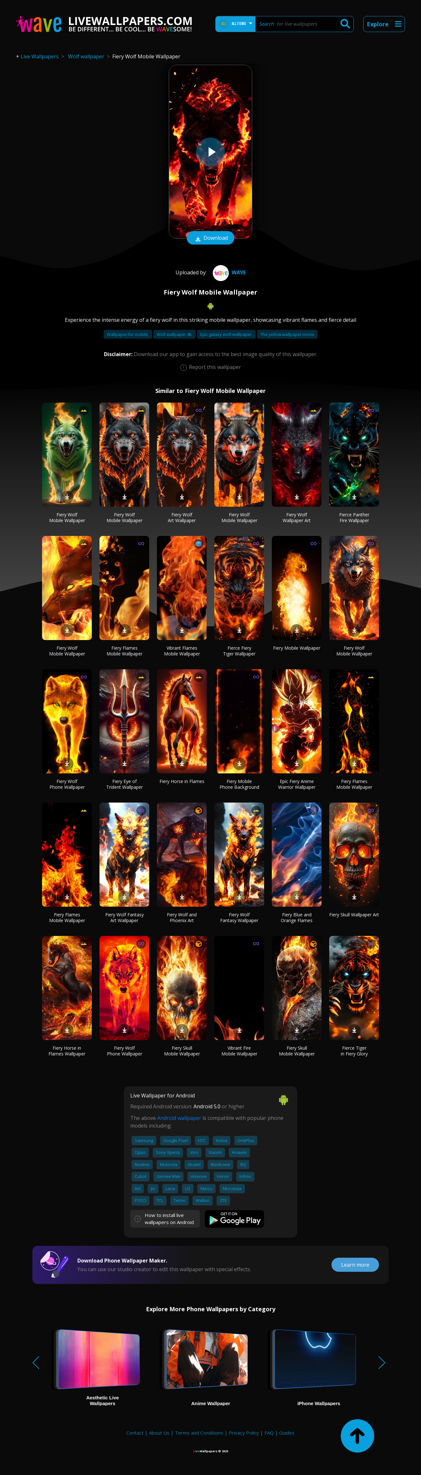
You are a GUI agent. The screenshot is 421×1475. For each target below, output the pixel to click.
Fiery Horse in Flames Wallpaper (66, 1051)
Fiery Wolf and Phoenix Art (182, 917)
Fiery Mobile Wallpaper (296, 648)
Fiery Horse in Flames (181, 781)
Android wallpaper (179, 1117)
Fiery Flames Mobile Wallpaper (124, 651)
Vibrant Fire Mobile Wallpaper (239, 1051)
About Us (159, 1432)
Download (210, 238)
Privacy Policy (244, 1432)
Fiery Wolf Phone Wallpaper (67, 784)
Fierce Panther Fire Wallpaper (354, 517)
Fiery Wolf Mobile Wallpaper (67, 517)
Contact (134, 1432)
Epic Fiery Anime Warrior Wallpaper (296, 784)
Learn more (355, 1264)
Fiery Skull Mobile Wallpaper (182, 1051)
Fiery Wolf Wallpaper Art (297, 517)
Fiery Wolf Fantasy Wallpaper (239, 917)
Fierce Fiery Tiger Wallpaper (239, 651)
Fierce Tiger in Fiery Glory (354, 1051)
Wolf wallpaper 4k (175, 334)
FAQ (269, 1432)
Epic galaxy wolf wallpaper (226, 334)
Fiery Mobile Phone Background (239, 784)
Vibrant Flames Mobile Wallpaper (182, 651)
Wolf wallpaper (86, 56)
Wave (228, 272)
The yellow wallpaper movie (287, 334)
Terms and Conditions (199, 1432)
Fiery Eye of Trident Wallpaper (124, 784)
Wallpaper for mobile (128, 334)
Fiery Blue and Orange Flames (297, 917)
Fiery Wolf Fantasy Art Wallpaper (124, 917)
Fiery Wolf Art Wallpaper (182, 517)
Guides (287, 1432)
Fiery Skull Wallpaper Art (354, 915)
